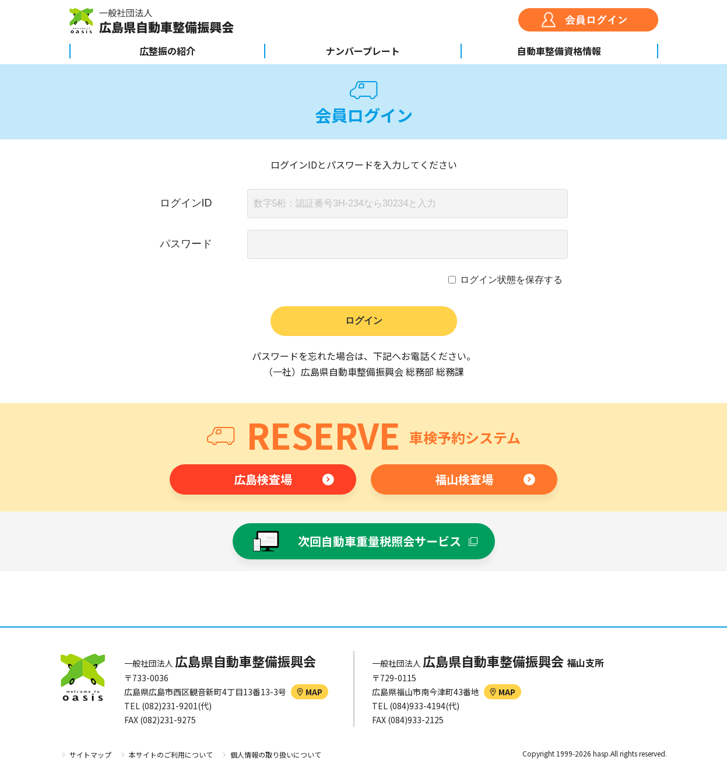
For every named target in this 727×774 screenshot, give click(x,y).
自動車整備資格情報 (559, 51)
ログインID (186, 203)
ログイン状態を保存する (511, 280)
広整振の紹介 (167, 51)
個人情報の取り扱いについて (275, 754)
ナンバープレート (363, 51)
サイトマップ (90, 754)
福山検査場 (464, 479)
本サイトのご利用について (171, 754)
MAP (309, 692)
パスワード (186, 244)
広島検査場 (263, 479)
